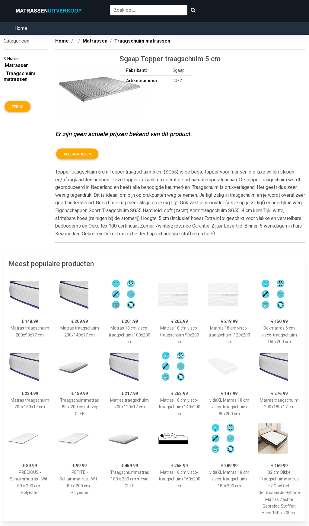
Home (20, 28)
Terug (17, 107)
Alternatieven (77, 154)
